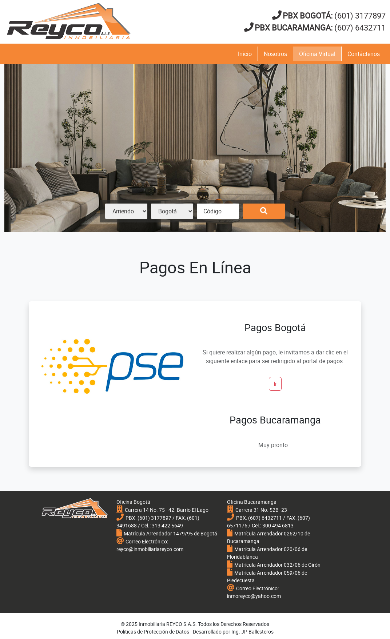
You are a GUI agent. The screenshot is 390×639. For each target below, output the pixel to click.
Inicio (245, 54)
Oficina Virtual (317, 54)
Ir (275, 384)
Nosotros (275, 54)
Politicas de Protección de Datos (153, 631)
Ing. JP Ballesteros (252, 631)
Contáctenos (363, 54)
